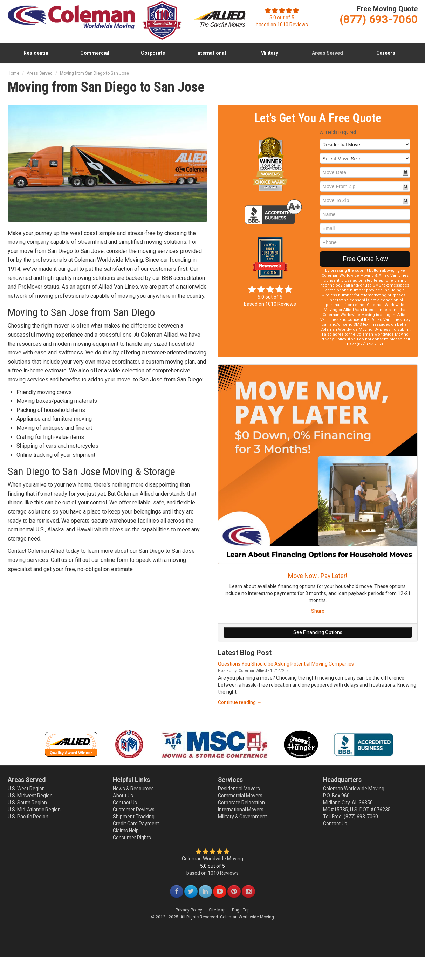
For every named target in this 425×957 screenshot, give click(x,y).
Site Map (217, 910)
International (211, 53)
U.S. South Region (27, 802)
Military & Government (242, 816)
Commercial (94, 53)
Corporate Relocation (241, 802)
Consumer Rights (132, 837)
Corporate (153, 53)
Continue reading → (240, 702)
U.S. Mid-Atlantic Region (34, 809)
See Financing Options (317, 632)
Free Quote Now (365, 258)
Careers (385, 53)
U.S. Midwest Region (30, 795)
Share (317, 611)
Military (269, 53)
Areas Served (327, 53)
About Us (123, 795)
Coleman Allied (253, 670)
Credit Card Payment (136, 823)
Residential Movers (239, 788)
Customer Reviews (134, 809)
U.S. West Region (26, 788)
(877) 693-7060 (361, 816)
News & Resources (133, 788)
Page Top (240, 910)
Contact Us (125, 802)
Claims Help (126, 830)
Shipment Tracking (134, 816)
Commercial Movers (240, 795)
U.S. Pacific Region (28, 816)
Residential (36, 53)
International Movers (240, 809)
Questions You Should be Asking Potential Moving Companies (286, 664)
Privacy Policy (333, 339)
